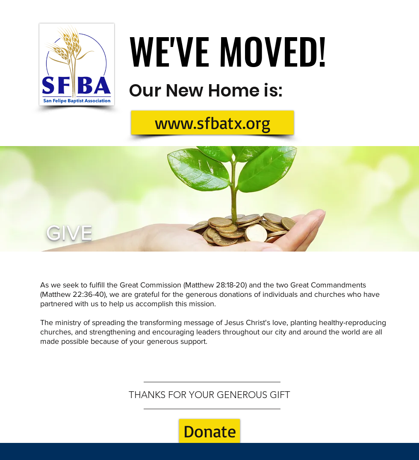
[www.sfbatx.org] (212, 123)
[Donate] (209, 431)
